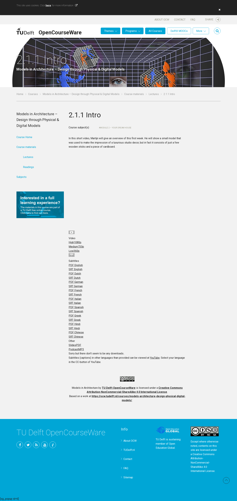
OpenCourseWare (60, 32)
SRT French (75, 294)
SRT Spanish (76, 311)
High (75, 242)
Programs (131, 31)
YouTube (155, 357)
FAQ (192, 19)
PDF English (76, 265)
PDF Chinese (76, 332)
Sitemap (128, 477)
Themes (109, 31)
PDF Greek (75, 315)
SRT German (76, 286)
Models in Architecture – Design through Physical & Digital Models (81, 94)
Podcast (76, 349)
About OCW (162, 19)
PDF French (75, 290)
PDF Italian (75, 298)
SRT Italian (75, 303)
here (48, 5)
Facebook (19, 444)
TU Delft (52, 444)
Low (74, 250)
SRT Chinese (76, 336)
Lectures (154, 94)
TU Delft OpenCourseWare (118, 387)
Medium (76, 246)
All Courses (155, 31)
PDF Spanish (76, 307)
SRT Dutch (74, 277)
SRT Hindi (74, 328)
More (199, 31)
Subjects (21, 177)
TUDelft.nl (129, 450)
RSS (36, 444)
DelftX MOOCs (179, 31)
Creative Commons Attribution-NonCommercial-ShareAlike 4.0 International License (203, 463)
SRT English (75, 269)
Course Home (24, 137)
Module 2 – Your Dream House (115, 128)
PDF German (76, 282)
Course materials (134, 94)
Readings (28, 167)
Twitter (28, 444)
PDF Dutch (75, 273)
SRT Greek (75, 320)
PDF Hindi (74, 324)
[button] (219, 10)
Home (19, 94)
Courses (33, 94)
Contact (179, 19)
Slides (75, 345)
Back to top (226, 480)
